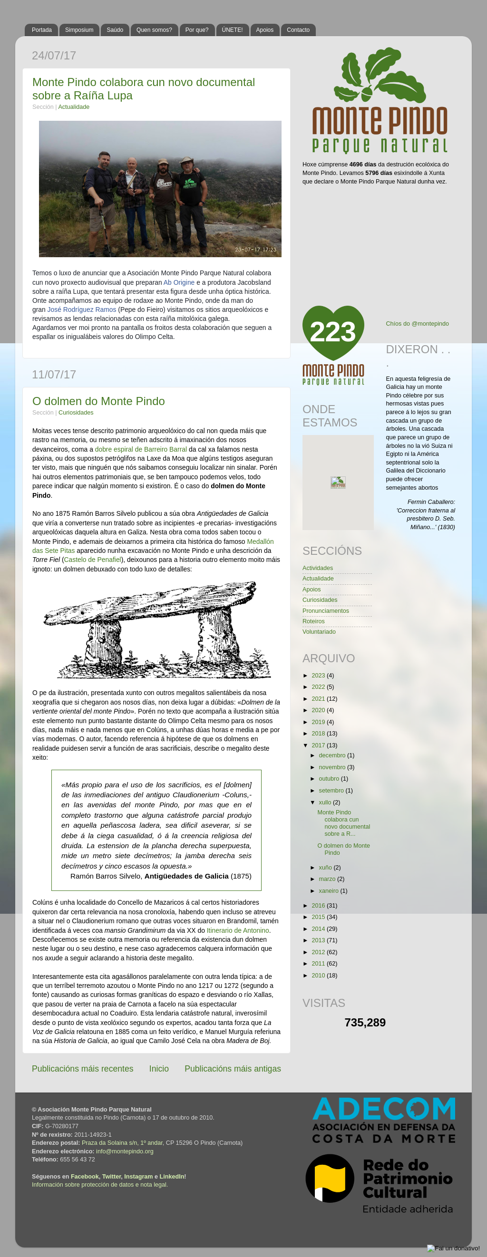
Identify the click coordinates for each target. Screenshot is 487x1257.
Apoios (265, 30)
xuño (326, 867)
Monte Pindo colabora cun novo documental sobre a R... (343, 823)
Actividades (317, 568)
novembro (333, 767)
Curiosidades (76, 412)
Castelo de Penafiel (92, 559)
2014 (319, 929)
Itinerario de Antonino (238, 930)
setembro (332, 790)
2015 (319, 917)
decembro (333, 755)
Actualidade (73, 107)
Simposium (79, 30)
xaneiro (330, 891)
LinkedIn (172, 1176)
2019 (319, 722)
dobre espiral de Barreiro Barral (141, 449)
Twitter (111, 1176)
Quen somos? (154, 30)
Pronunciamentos (325, 611)
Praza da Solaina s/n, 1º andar (122, 1143)
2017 (319, 745)
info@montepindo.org (125, 1151)
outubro (330, 778)
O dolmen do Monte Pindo (98, 401)
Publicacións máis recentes (83, 1068)
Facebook (85, 1176)
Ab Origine (179, 282)
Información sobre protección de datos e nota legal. (100, 1184)
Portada (42, 30)
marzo (328, 879)
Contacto (298, 30)
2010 (319, 975)
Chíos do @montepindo (417, 323)
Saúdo (115, 30)
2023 (319, 675)
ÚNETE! (232, 30)
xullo (326, 802)
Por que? (197, 30)
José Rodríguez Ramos (82, 309)
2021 (319, 699)
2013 (319, 940)
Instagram (138, 1176)
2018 (319, 733)
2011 (319, 963)
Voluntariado (319, 631)
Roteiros (313, 621)
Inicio (159, 1068)
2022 (319, 687)
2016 (319, 905)
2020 (319, 710)
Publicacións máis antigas (233, 1068)
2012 (319, 952)
